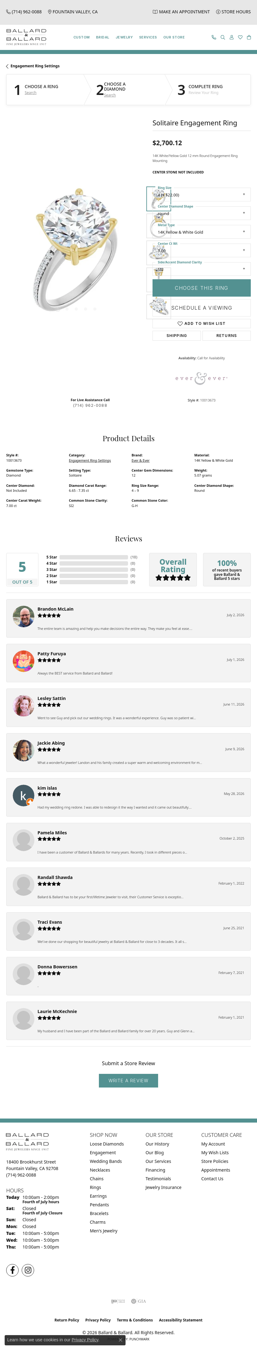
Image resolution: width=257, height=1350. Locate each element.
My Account (213, 1144)
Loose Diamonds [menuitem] (107, 1144)
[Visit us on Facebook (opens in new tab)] (12, 1270)
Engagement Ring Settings (35, 66)
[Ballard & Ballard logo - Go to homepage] (25, 37)
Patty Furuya (52, 654)
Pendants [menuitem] (99, 1205)
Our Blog (154, 1152)
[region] (76, 253)
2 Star (52, 575)
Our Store (174, 37)
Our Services (158, 1161)
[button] (223, 37)
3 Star (52, 569)
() (134, 557)
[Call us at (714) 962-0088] (21, 1175)
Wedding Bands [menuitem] (106, 1161)
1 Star (52, 582)
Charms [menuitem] (98, 1222)
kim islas (47, 788)
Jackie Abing (51, 743)
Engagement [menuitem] (103, 1152)
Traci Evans (50, 922)
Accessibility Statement (180, 1320)
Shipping (176, 335)
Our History (157, 1144)
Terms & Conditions (135, 1320)
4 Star (52, 563)
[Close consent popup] (120, 1340)
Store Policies (214, 1161)
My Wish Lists (215, 1152)
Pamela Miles (52, 833)
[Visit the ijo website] (118, 1301)
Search (31, 93)
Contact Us (212, 1179)
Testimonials (158, 1179)
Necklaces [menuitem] (100, 1170)
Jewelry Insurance (163, 1187)
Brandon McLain (55, 609)
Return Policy (67, 1320)
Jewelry (124, 37)
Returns (226, 335)
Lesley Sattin (52, 698)
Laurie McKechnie (57, 1011)
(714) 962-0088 (90, 405)
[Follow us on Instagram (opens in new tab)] (28, 1270)
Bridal (102, 37)
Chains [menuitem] (97, 1179)
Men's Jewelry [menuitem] (103, 1231)
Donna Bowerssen (58, 967)
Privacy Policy (98, 1320)
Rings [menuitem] (95, 1187)
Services (148, 37)
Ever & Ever (141, 460)
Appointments (215, 1170)
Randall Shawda (55, 877)
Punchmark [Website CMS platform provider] (139, 1339)
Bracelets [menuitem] (99, 1213)
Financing (155, 1170)
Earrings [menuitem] (98, 1196)
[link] (24, 11)
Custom (81, 37)
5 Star (52, 557)
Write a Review (129, 1080)
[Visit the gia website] (138, 1301)
